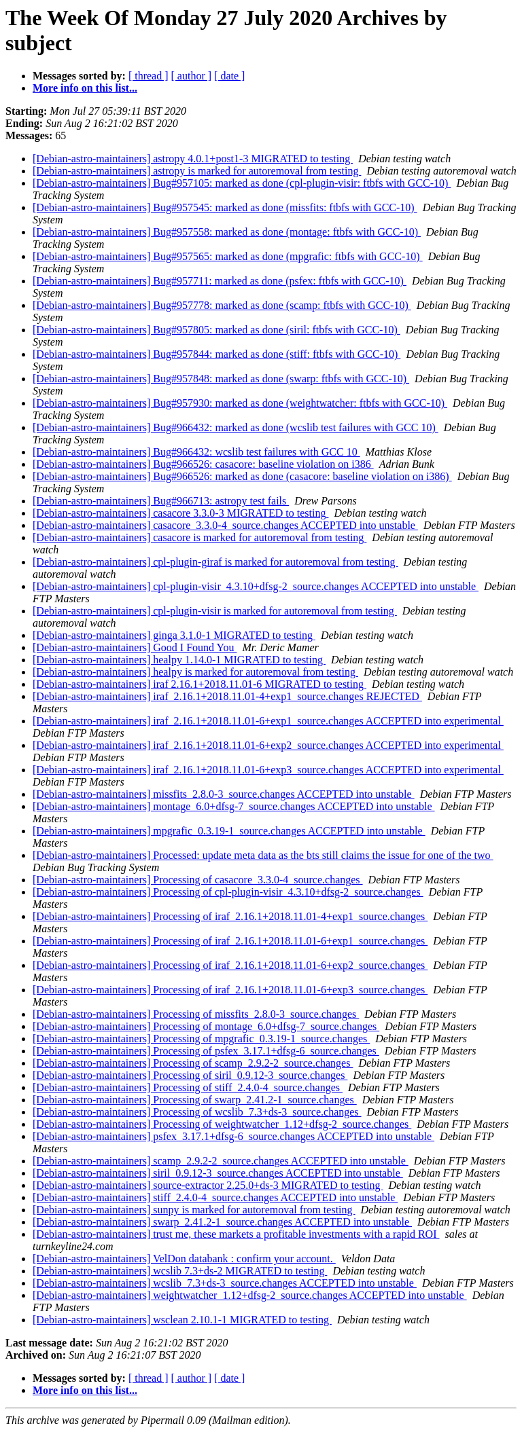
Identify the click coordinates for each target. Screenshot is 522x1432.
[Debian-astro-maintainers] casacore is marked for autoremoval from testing (199, 537)
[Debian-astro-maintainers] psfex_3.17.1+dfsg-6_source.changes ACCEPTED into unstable (233, 1136)
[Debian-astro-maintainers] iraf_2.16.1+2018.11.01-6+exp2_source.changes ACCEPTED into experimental (268, 745)
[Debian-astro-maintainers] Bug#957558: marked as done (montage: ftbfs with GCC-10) (227, 232)
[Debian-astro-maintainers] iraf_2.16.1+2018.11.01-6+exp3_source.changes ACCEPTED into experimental (268, 769)
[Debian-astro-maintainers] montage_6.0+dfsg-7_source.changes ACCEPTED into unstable (234, 806)
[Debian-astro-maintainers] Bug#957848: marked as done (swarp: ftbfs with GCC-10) (221, 378)
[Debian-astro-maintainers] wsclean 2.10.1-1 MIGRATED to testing (182, 1319)
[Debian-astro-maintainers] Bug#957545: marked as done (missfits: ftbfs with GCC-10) (225, 207)
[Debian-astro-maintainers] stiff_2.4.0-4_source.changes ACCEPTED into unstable (215, 1197)
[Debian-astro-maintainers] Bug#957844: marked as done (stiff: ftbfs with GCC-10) (216, 354)
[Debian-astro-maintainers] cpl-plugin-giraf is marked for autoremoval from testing (215, 562)
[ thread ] (148, 75)
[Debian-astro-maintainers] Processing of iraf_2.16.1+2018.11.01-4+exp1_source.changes (230, 916)
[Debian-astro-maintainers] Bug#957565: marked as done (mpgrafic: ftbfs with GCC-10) (228, 256)
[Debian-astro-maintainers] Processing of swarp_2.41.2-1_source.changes (195, 1099)
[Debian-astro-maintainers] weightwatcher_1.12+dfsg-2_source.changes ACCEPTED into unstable (250, 1295)
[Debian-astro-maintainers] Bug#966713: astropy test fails (161, 501)
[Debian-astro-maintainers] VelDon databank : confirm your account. (184, 1258)
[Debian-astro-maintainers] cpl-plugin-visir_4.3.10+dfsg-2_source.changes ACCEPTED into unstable (255, 586)
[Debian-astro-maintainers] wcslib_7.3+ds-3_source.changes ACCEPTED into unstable (225, 1283)
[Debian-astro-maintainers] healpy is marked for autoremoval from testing (195, 672)
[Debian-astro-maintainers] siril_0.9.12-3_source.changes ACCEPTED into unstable (218, 1173)
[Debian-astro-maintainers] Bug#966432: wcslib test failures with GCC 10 (196, 452)
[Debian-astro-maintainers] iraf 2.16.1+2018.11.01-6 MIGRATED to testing (199, 684)
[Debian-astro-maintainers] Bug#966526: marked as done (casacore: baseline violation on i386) (242, 476)
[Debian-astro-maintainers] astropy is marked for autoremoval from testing (197, 171)
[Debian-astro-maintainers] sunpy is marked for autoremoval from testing (194, 1209)
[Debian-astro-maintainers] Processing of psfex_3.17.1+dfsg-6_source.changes (206, 1051)
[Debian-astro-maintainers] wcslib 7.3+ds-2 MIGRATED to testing (180, 1271)
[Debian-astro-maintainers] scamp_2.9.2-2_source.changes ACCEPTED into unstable (220, 1161)
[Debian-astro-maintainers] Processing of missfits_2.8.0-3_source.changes (196, 1014)
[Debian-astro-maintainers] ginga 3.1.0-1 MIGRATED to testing (174, 635)
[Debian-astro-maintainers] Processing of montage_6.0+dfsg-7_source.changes (206, 1026)
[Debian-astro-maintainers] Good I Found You (135, 647)
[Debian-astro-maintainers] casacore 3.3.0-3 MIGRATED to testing (180, 513)
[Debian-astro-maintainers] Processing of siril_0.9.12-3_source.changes (190, 1075)
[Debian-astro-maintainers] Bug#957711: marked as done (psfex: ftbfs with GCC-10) (219, 281)
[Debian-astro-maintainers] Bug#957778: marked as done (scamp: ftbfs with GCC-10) (222, 305)
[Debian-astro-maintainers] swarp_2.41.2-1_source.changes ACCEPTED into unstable (222, 1222)
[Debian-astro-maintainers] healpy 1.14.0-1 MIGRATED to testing (179, 659)
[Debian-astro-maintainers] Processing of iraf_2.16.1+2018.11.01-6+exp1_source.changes (230, 941)
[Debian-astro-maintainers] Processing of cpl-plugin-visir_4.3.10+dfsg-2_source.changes (228, 892)
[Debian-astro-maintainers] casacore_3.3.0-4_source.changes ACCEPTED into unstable (225, 525)
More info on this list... (85, 88)
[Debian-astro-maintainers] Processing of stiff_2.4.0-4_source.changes (188, 1087)
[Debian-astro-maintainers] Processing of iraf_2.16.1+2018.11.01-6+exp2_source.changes (230, 965)
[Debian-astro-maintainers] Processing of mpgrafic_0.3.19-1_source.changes (201, 1038)
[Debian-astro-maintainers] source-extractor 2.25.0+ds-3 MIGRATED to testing (208, 1185)
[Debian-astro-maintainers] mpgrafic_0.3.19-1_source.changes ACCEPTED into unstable (229, 831)
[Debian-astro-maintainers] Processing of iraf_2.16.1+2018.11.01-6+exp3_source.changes (230, 989)
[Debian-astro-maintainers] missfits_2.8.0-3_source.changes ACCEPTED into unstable (224, 794)
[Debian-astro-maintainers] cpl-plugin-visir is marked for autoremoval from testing (215, 611)
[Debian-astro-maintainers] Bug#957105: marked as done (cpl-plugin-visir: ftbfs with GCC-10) (242, 183)
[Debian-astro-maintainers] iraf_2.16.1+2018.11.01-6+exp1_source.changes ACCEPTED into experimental (268, 721)
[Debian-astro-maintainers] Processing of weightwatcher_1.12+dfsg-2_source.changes (222, 1124)
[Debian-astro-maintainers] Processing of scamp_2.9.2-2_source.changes (193, 1063)
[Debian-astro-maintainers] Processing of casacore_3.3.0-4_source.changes (198, 879)
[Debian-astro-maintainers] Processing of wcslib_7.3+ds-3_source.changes (197, 1112)
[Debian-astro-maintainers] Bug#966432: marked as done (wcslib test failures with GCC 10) (235, 427)
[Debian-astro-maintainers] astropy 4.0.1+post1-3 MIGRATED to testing (193, 158)
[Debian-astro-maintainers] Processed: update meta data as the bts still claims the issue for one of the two (263, 855)
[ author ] (191, 75)
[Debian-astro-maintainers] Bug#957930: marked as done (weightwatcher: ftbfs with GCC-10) (240, 403)
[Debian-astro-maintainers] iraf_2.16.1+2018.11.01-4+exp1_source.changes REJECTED (227, 696)
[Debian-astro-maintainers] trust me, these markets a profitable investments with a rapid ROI (236, 1234)
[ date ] (229, 75)
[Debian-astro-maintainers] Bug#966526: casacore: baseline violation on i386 (203, 464)
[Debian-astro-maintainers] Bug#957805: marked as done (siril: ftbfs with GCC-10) (216, 329)
